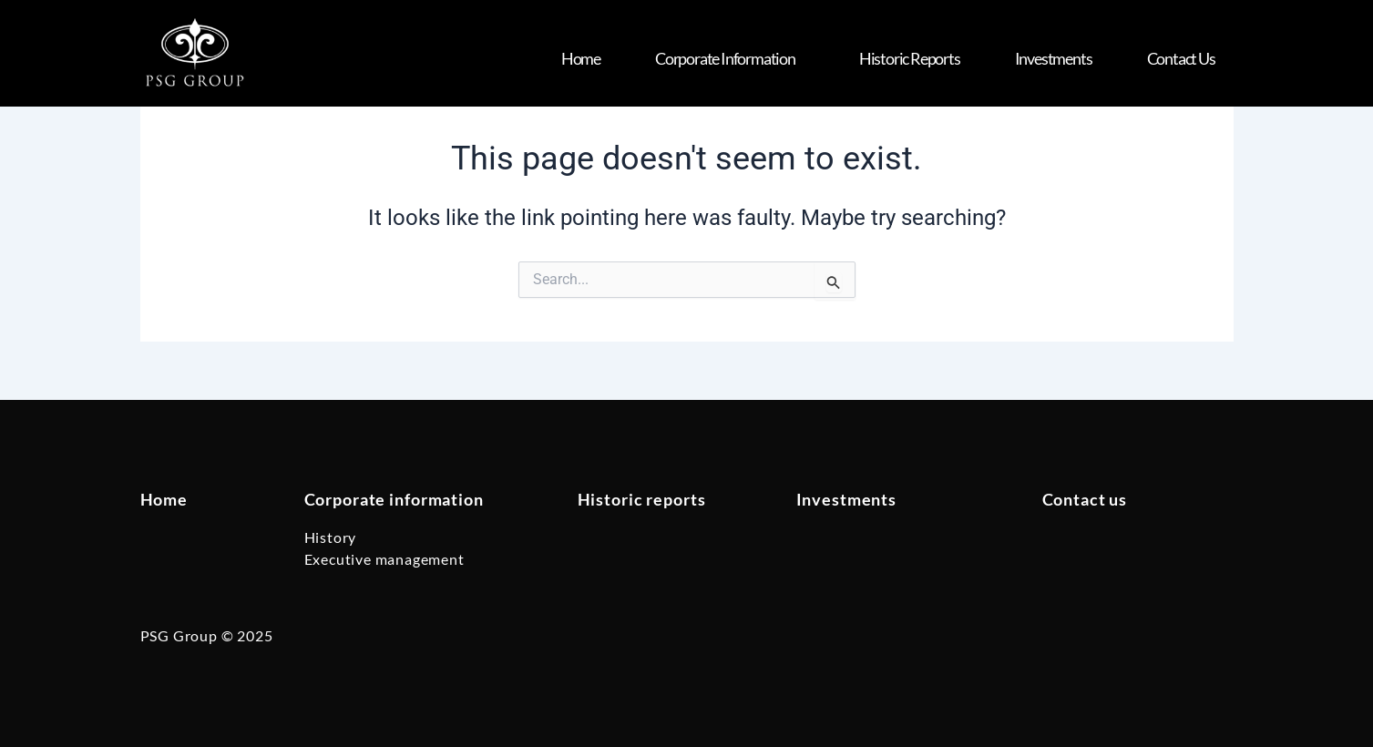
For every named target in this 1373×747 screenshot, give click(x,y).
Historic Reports (909, 58)
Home (580, 58)
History (330, 537)
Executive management (384, 559)
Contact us (1181, 58)
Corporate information (394, 499)
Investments (1053, 58)
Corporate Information (729, 58)
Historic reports (642, 499)
